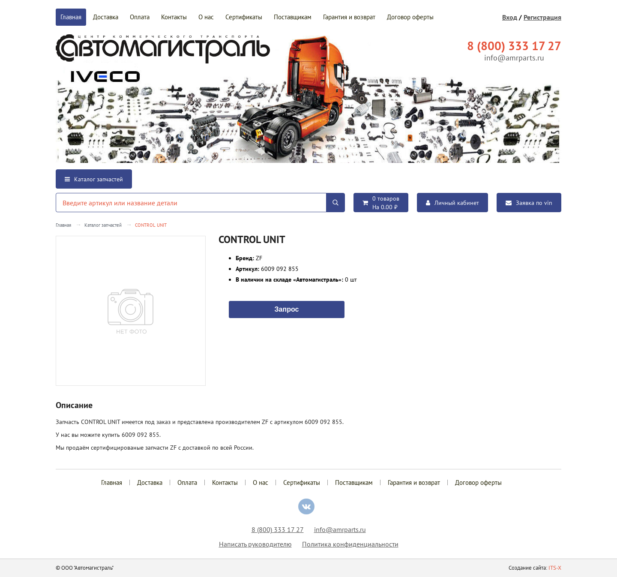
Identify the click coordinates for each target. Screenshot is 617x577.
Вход (509, 17)
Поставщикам (292, 17)
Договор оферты (410, 17)
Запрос (287, 308)
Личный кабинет (452, 203)
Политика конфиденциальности (350, 544)
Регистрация (542, 17)
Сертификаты (243, 17)
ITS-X (554, 567)
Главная (70, 17)
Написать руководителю (255, 544)
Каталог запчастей (94, 179)
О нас (206, 17)
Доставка (105, 17)
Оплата (140, 17)
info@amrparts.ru (514, 58)
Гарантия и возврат (349, 17)
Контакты (174, 17)
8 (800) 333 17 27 (278, 529)
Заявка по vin (529, 203)
